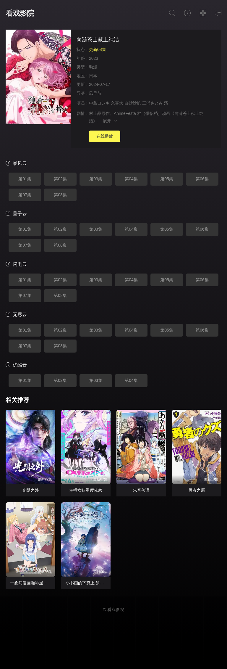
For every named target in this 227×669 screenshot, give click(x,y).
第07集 (24, 194)
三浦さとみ (152, 103)
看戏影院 (20, 13)
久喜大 (117, 103)
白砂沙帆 (132, 103)
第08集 (60, 194)
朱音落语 (141, 490)
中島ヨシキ (99, 103)
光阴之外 (30, 490)
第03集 (95, 178)
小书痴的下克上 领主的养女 (91, 582)
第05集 (166, 178)
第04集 (131, 178)
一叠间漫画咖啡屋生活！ (33, 582)
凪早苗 (95, 93)
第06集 (202, 178)
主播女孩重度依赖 (85, 490)
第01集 (24, 178)
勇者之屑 (196, 490)
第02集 (60, 178)
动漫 (93, 67)
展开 (110, 120)
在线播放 (104, 136)
